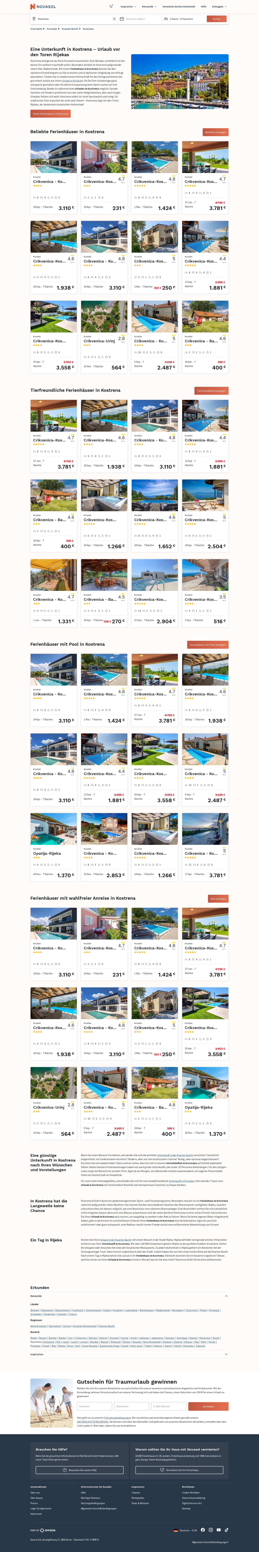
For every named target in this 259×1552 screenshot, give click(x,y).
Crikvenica (80, 1338)
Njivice (126, 1341)
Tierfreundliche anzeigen (211, 390)
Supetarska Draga (110, 1345)
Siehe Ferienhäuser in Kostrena (50, 113)
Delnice (93, 1338)
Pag (196, 1341)
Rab (54, 1345)
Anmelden (208, 1406)
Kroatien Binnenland (84, 1326)
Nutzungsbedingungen (93, 1503)
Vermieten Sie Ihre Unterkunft (179, 6)
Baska (62, 1338)
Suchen (217, 18)
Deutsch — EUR (185, 1530)
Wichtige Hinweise (90, 1497)
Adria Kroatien (38, 1326)
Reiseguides (137, 1497)
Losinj (74, 1341)
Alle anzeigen (218, 898)
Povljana (35, 1345)
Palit (203, 1341)
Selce (70, 1345)
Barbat (53, 1338)
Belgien (34, 1310)
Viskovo (158, 1345)
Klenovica (204, 1338)
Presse (34, 1503)
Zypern (73, 1314)
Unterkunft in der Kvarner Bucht (175, 1155)
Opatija (178, 1341)
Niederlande (163, 1310)
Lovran (84, 1341)
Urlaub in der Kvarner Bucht (115, 1239)
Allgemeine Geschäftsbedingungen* (210, 1542)
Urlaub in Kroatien (72, 80)
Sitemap (186, 1508)
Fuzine (124, 1338)
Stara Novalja (89, 1345)
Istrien (67, 1326)
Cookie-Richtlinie (191, 1492)
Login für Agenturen (40, 1508)
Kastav (193, 1338)
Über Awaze (36, 1497)
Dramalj (114, 1338)
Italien (107, 1310)
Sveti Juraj (136, 1345)
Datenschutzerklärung (193, 1497)
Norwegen (178, 1310)
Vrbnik (177, 1345)
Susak (125, 1345)
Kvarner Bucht (70, 28)
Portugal (214, 1310)
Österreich (192, 1310)
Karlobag (182, 1338)
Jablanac (144, 1338)
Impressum (36, 1513)
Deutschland (62, 1310)
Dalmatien (55, 1326)
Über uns (35, 1492)
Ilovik (133, 1338)
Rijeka (61, 1345)
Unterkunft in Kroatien (181, 1181)
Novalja (136, 1341)
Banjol (43, 1338)
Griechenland (93, 1310)
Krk (58, 1341)
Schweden (36, 1314)
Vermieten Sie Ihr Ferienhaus (179, 1470)
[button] (140, 19)
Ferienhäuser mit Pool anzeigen (208, 644)
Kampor (170, 1338)
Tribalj (148, 1345)
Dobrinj (103, 1338)
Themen (135, 1492)
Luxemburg (131, 1310)
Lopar (65, 1341)
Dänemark (47, 1310)
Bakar (33, 1338)
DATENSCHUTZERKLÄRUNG (92, 1421)
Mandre (94, 1341)
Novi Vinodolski (152, 1341)
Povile (212, 1341)
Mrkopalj (116, 1341)
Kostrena (88, 28)
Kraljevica (48, 1341)
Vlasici (168, 1345)
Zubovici (200, 1345)
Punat (45, 1345)
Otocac (188, 1341)
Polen (203, 1310)
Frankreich (78, 1310)
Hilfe (203, 6)
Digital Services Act (192, 1503)
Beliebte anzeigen (215, 132)
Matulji (105, 1341)
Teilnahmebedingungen (117, 1417)
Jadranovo (157, 1338)
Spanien (62, 1314)
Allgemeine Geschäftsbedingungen (99, 1508)
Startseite (36, 28)
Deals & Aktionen (140, 1503)
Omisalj (167, 1341)
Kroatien (52, 28)
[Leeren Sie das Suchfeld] (114, 19)
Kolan (216, 1338)
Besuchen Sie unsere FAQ (79, 1470)
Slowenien (50, 1314)
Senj (77, 1345)
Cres (70, 1338)
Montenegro (147, 1310)
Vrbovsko (188, 1345)
